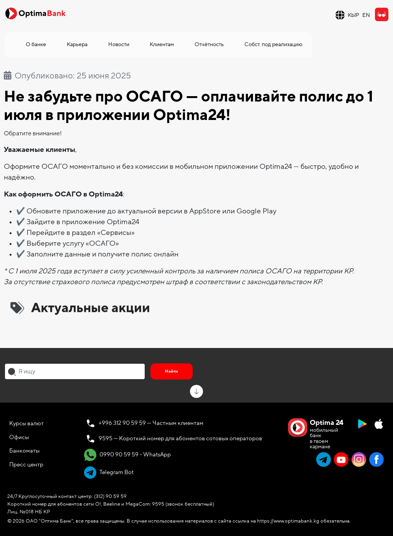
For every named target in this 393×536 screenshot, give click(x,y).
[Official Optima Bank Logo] (35, 13)
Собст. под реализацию (273, 44)
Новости (118, 44)
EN (366, 15)
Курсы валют (26, 423)
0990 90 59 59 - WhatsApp (127, 455)
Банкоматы (24, 450)
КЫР (353, 15)
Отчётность (209, 44)
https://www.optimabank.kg (288, 521)
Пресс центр (26, 464)
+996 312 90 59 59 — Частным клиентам (151, 423)
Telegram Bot (109, 472)
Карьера (77, 44)
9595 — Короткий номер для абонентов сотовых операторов (180, 438)
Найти (171, 371)
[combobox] (75, 371)
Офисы (19, 437)
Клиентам (162, 44)
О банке (36, 44)
